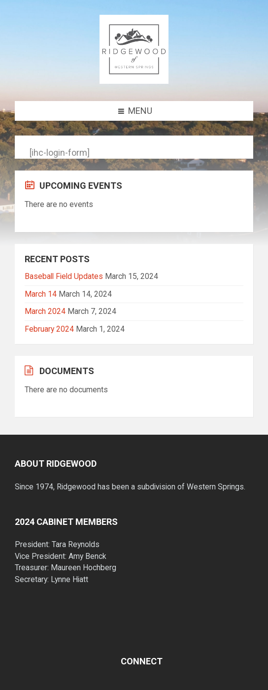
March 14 (41, 294)
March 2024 (45, 311)
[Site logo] (134, 80)
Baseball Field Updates (64, 276)
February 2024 (49, 329)
